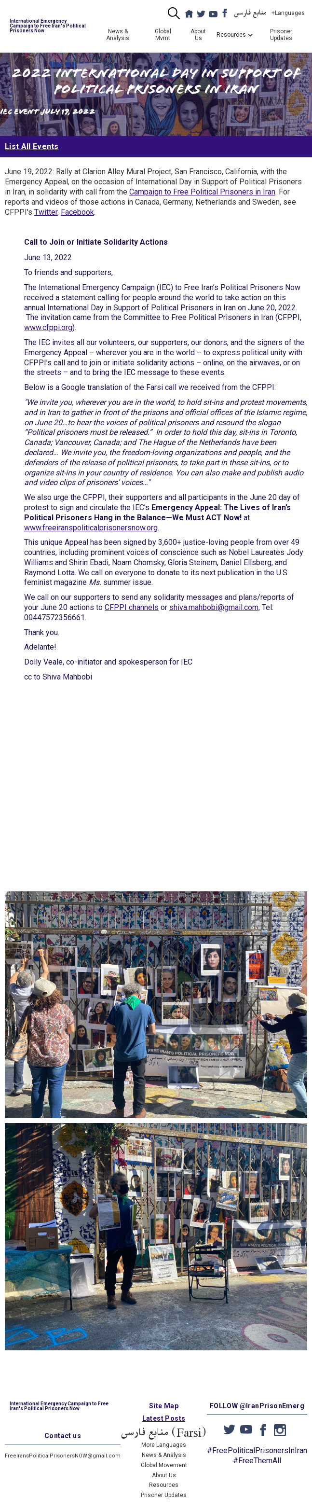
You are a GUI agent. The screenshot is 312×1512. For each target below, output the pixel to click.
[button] (231, 34)
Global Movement (164, 1465)
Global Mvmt (163, 35)
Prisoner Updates (281, 35)
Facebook (77, 212)
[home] (46, 26)
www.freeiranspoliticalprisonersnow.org (91, 527)
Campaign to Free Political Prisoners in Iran (202, 191)
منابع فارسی (250, 13)
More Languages (163, 1445)
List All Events (32, 146)
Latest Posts (164, 1418)
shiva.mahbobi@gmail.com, (214, 607)
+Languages (288, 13)
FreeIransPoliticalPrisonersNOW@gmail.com (63, 1456)
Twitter (45, 212)
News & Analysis (117, 35)
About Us (198, 35)
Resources (163, 1485)
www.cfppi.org (48, 327)
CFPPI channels (132, 607)
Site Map (163, 1406)
